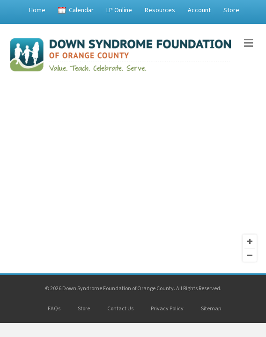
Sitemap (211, 309)
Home (37, 10)
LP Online (119, 10)
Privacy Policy (167, 309)
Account (199, 10)
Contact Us (120, 309)
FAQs (54, 309)
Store (231, 10)
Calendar (81, 10)
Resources (160, 10)
